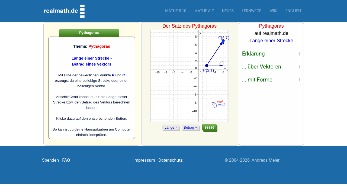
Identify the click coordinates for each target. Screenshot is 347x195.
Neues (228, 11)
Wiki (273, 11)
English (293, 11)
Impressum (144, 160)
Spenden (50, 160)
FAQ (66, 160)
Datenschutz (170, 160)
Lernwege (251, 11)
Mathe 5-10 (175, 11)
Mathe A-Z (204, 11)
